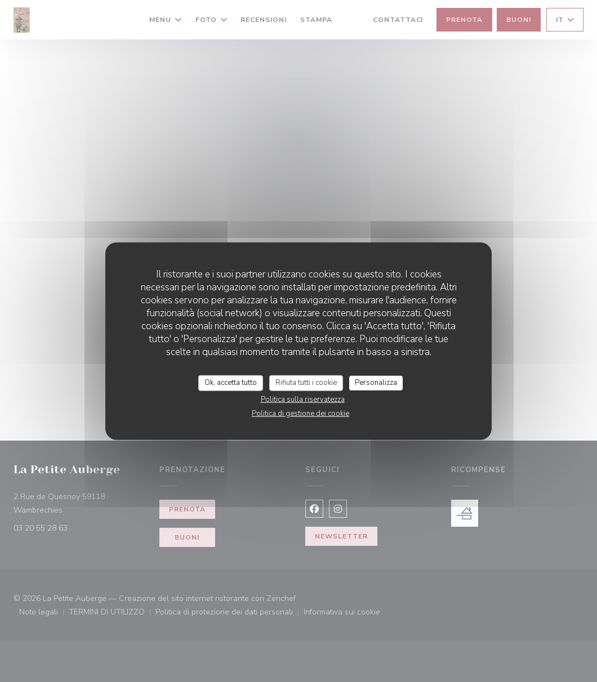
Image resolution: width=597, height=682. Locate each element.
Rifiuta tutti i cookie (306, 383)
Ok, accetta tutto (230, 383)
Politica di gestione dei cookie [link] (300, 413)
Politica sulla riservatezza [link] (303, 399)
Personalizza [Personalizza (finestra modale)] (376, 383)
